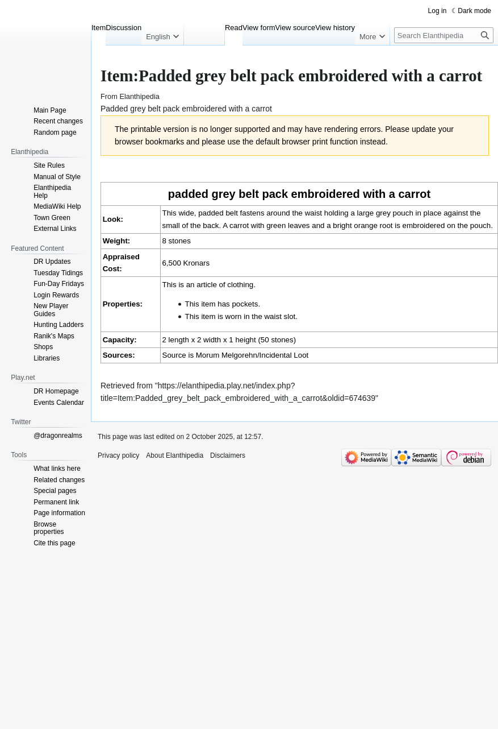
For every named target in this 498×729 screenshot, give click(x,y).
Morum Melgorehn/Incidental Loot (252, 355)
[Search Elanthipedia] (443, 35)
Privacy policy (118, 455)
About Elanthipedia (174, 455)
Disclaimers (227, 455)
